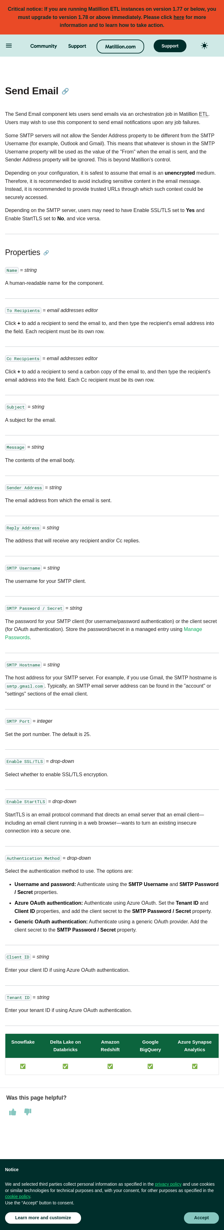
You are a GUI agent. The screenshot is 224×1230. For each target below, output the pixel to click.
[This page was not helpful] (27, 1112)
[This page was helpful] (12, 1112)
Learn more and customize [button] (43, 1217)
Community (43, 46)
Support (77, 46)
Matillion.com (120, 47)
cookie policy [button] (17, 1196)
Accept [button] (201, 1217)
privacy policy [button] (168, 1184)
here (179, 17)
